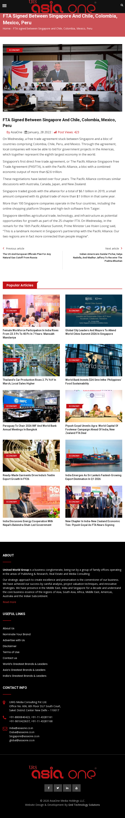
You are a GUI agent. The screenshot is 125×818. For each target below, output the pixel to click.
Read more (9, 602)
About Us (8, 628)
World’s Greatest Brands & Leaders (25, 664)
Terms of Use (11, 652)
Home (7, 28)
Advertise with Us (14, 640)
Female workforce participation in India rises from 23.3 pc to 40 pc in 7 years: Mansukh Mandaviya (31, 334)
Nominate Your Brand (16, 634)
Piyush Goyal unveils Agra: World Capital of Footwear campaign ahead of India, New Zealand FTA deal (91, 429)
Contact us (10, 658)
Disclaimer (10, 646)
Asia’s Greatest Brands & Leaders (24, 670)
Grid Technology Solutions (84, 805)
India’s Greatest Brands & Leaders (24, 676)
